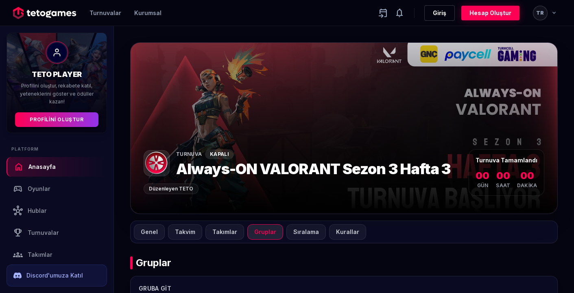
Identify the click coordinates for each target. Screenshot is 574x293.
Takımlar (32, 254)
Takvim (185, 231)
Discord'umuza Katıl (48, 275)
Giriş (439, 12)
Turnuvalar (105, 12)
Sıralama (306, 231)
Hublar (29, 210)
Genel (149, 231)
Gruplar (265, 231)
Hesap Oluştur (490, 12)
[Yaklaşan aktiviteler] (383, 13)
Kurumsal (148, 12)
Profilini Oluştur (56, 119)
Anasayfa (35, 167)
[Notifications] (399, 13)
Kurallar (347, 231)
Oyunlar (31, 189)
